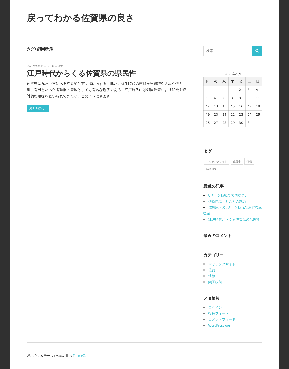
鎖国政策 (57, 66)
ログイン (215, 307)
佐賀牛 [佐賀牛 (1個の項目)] (237, 161)
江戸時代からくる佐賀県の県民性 (81, 73)
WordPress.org (219, 325)
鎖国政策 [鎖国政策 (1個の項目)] (211, 169)
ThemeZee (80, 355)
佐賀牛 (213, 270)
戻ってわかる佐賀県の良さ (80, 17)
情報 (211, 276)
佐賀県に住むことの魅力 (227, 201)
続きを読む (36, 108)
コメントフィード (222, 319)
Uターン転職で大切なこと (228, 195)
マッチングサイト (222, 264)
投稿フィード (218, 313)
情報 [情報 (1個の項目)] (249, 161)
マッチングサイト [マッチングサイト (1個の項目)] (216, 161)
